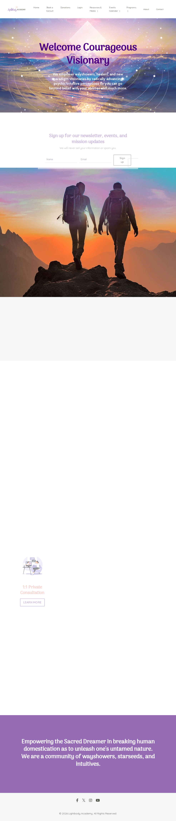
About (146, 9)
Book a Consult (49, 9)
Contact (159, 9)
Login (80, 7)
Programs (131, 9)
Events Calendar (114, 9)
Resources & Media (96, 9)
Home (36, 7)
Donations (65, 7)
